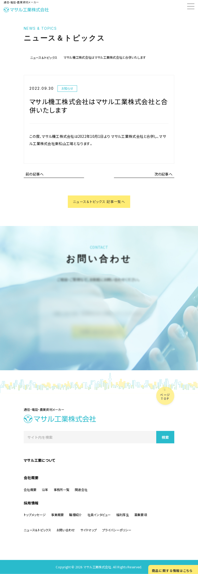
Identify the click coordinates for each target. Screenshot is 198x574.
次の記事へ (163, 174)
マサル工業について (39, 460)
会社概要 (31, 477)
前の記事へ (35, 174)
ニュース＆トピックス (43, 57)
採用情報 (31, 502)
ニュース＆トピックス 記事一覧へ (99, 202)
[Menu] (191, 7)
